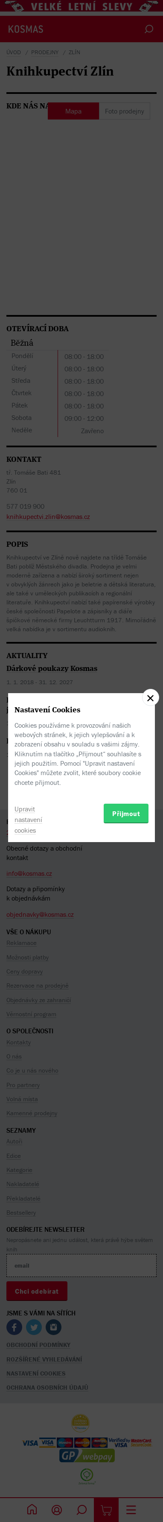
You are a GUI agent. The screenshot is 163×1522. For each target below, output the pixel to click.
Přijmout (126, 813)
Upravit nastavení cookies (28, 819)
